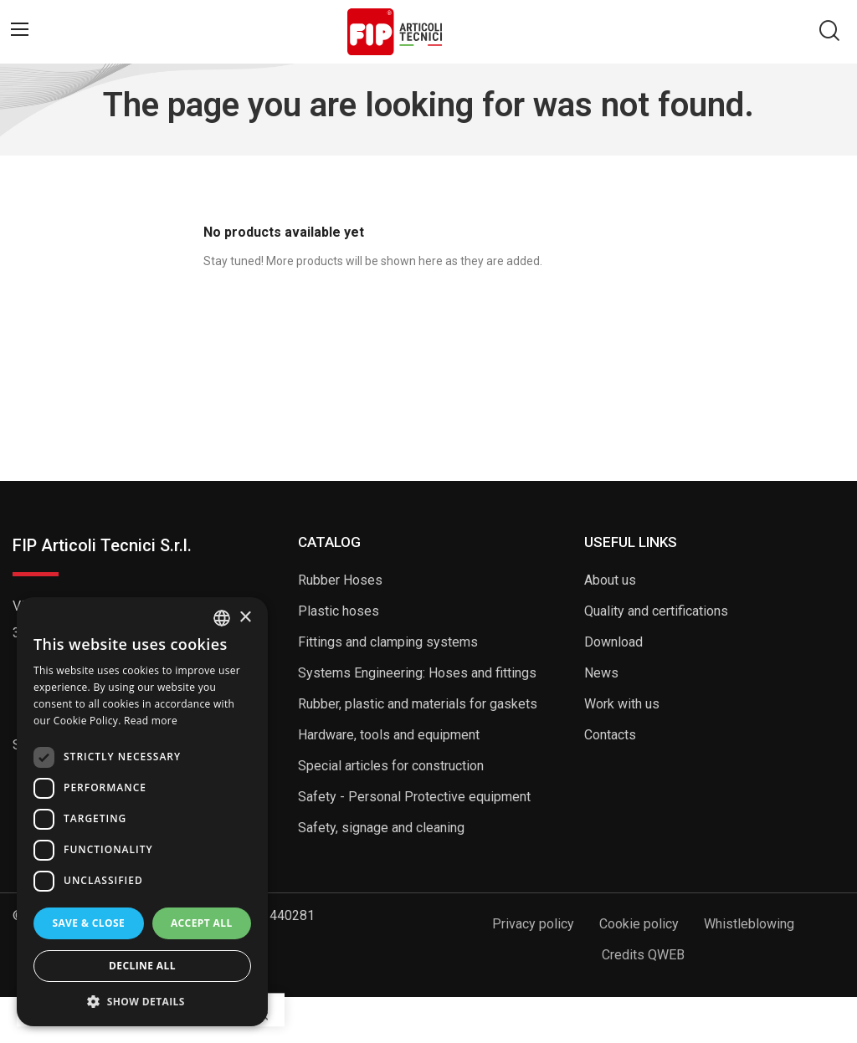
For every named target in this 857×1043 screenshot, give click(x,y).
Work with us (621, 704)
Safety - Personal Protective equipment (414, 797)
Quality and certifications (656, 611)
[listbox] (221, 618)
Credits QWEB (643, 955)
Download (613, 642)
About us (610, 580)
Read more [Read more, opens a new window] (150, 720)
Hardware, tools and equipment (389, 735)
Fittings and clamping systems (388, 642)
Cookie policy (639, 924)
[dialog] (142, 811)
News (601, 673)
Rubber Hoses (340, 580)
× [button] (245, 617)
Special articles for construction (391, 766)
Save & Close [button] (88, 923)
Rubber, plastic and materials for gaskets (417, 704)
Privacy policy (533, 924)
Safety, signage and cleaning (381, 828)
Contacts (610, 735)
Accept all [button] (202, 923)
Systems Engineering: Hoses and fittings (417, 673)
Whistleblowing (749, 924)
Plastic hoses (338, 611)
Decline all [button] (142, 966)
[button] (142, 1001)
